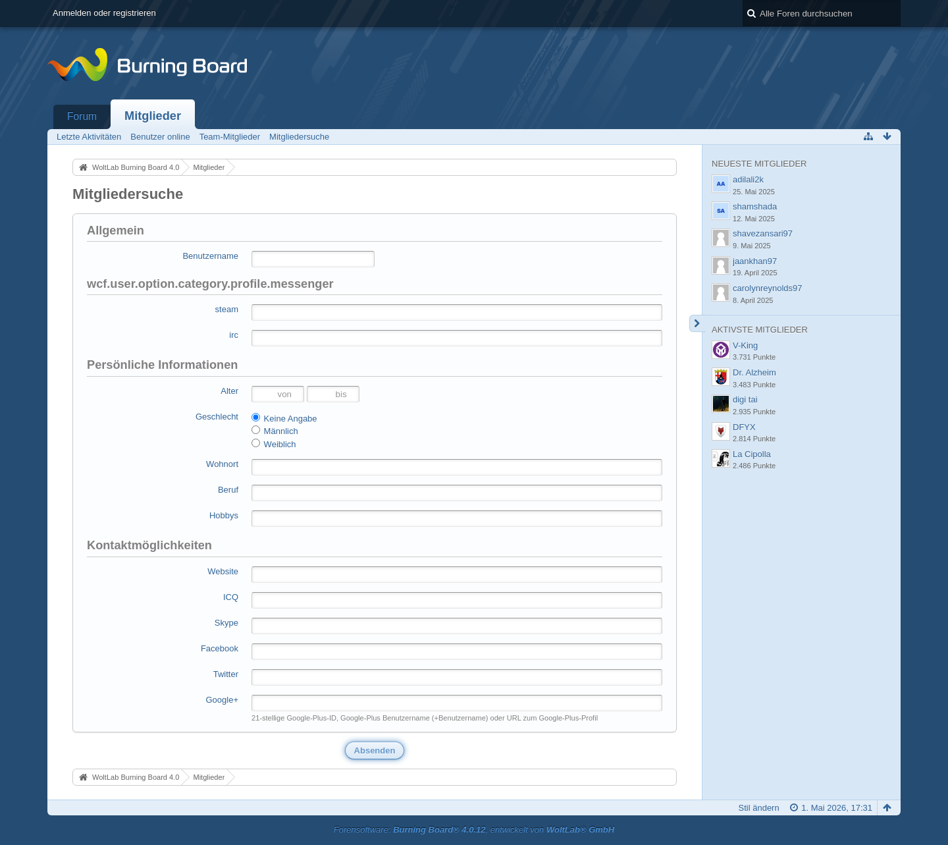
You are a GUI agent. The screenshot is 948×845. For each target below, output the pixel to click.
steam (226, 309)
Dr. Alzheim (754, 372)
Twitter (225, 674)
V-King (745, 345)
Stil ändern (759, 808)
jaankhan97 (755, 261)
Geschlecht (217, 417)
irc (233, 335)
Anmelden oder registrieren (104, 13)
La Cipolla (752, 454)
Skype (226, 623)
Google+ (221, 700)
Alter (229, 391)
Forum (82, 116)
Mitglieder (152, 116)
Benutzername (210, 256)
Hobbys (223, 515)
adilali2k (748, 179)
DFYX (744, 427)
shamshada (755, 206)
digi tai (745, 399)
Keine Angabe (284, 418)
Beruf (228, 490)
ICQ (230, 597)
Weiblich (273, 444)
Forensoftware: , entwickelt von (474, 829)
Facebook (219, 648)
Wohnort (222, 464)
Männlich (274, 430)
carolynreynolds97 (768, 288)
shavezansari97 (763, 233)
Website (222, 571)
